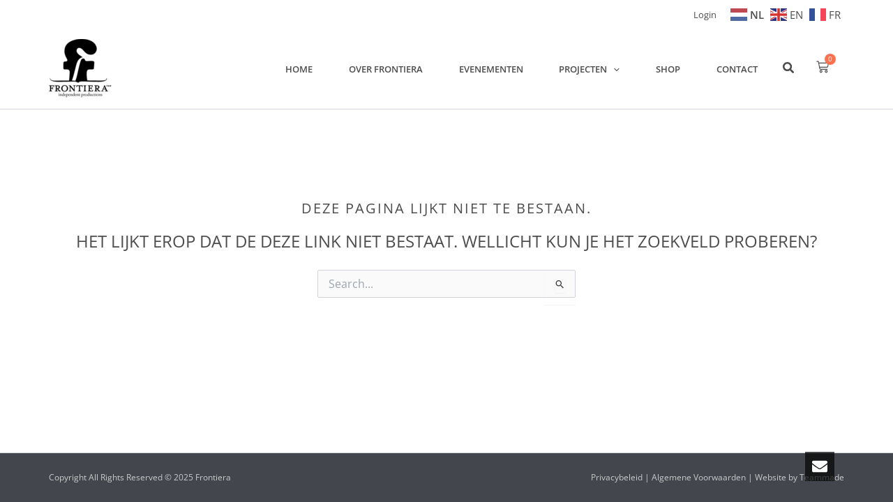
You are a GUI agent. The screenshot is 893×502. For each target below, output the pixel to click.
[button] (789, 69)
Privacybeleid (617, 477)
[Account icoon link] (704, 14)
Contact (739, 68)
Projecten (599, 68)
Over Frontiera (404, 68)
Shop (674, 68)
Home (321, 68)
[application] (623, 68)
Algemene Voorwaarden (699, 477)
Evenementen (505, 68)
